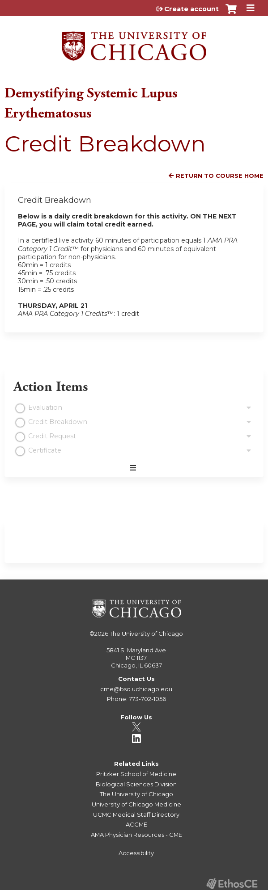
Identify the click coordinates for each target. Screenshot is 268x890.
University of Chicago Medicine (136, 804)
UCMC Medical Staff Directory (136, 814)
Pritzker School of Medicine (136, 773)
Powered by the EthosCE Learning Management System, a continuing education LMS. (232, 883)
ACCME (136, 824)
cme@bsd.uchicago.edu (136, 689)
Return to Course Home (220, 175)
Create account (191, 9)
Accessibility (136, 852)
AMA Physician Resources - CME (136, 834)
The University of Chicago (146, 633)
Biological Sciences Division (136, 784)
